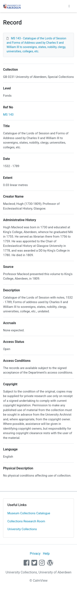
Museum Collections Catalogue (28, 513)
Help (46, 553)
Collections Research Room (26, 521)
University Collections (22, 529)
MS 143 (8, 114)
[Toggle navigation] (69, 6)
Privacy (35, 553)
